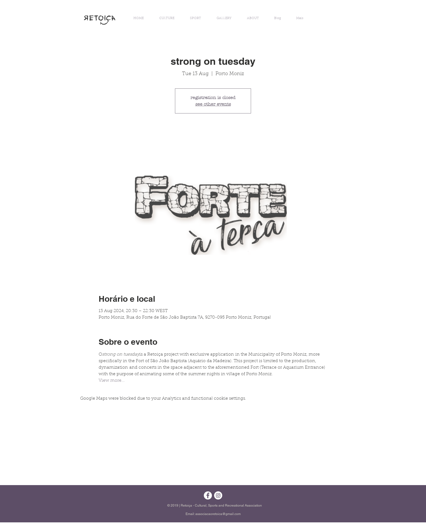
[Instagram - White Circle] (218, 495)
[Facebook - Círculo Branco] (208, 495)
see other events (213, 104)
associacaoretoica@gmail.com (218, 514)
